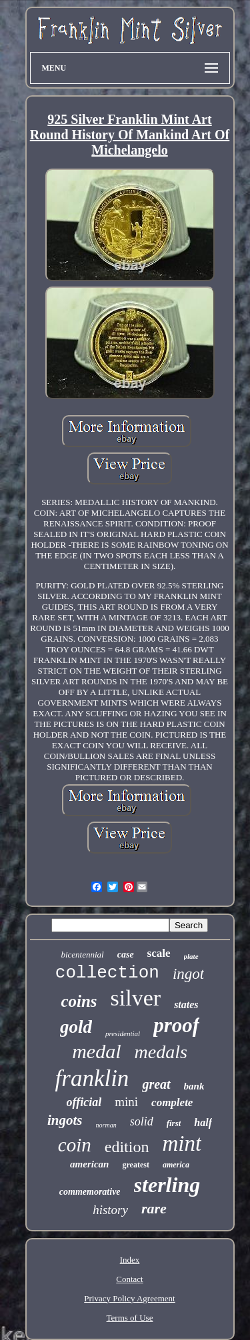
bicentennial (82, 955)
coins (79, 1001)
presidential (122, 1033)
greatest (135, 1164)
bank (194, 1086)
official (84, 1102)
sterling (167, 1185)
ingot (188, 974)
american (89, 1164)
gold (76, 1027)
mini (126, 1102)
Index (130, 1260)
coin (74, 1144)
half (203, 1122)
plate (191, 956)
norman (106, 1125)
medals (161, 1051)
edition (127, 1146)
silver (136, 998)
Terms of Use (130, 1318)
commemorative (90, 1192)
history (110, 1210)
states (186, 1004)
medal (96, 1051)
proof (176, 1025)
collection (107, 973)
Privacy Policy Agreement (129, 1298)
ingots (65, 1120)
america (176, 1164)
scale (159, 953)
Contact (129, 1279)
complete (172, 1102)
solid (141, 1121)
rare (154, 1208)
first (174, 1123)
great (156, 1084)
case (125, 955)
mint (181, 1143)
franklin (92, 1078)
